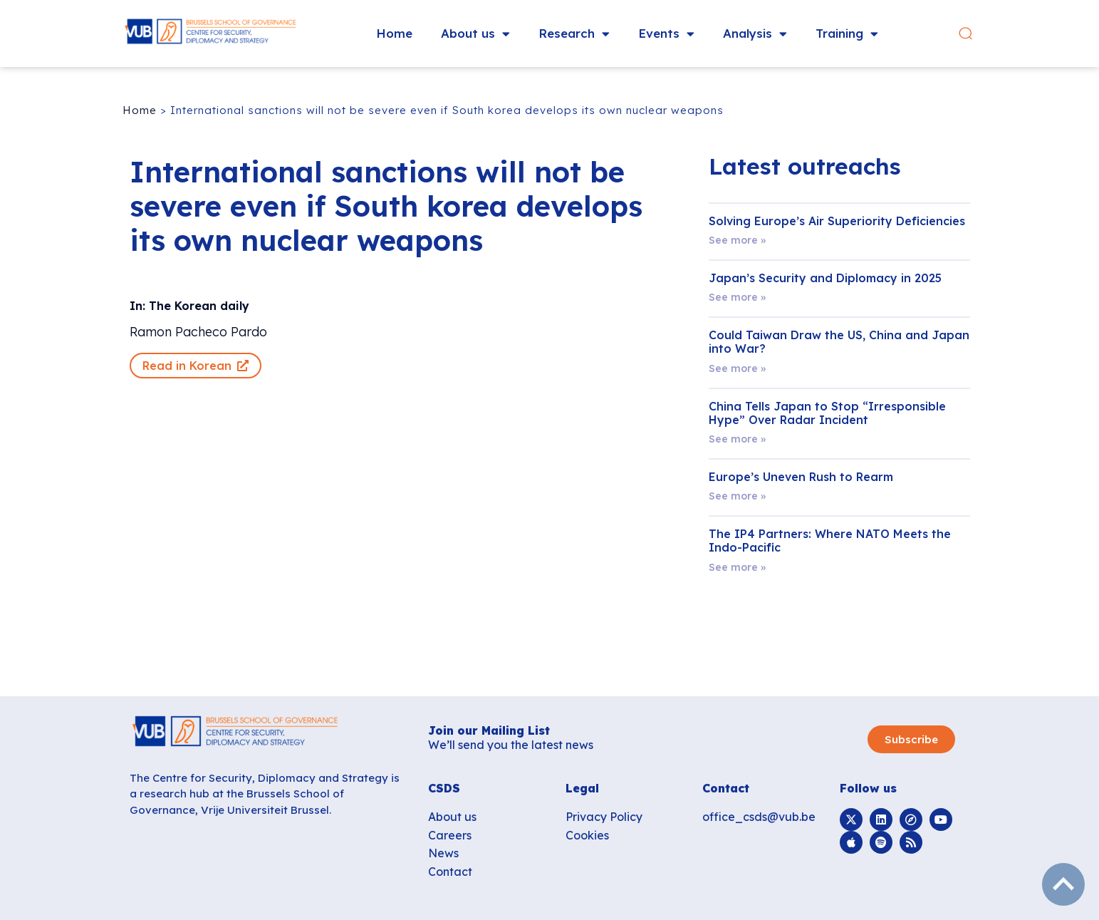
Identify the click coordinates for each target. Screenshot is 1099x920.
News (443, 853)
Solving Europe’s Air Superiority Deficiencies (837, 221)
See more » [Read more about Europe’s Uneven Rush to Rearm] (737, 496)
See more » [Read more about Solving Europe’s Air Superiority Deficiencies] (737, 240)
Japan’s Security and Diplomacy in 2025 (825, 278)
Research (574, 34)
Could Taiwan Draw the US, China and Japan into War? (839, 342)
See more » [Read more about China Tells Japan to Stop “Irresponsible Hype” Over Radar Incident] (737, 439)
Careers (450, 835)
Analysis (755, 34)
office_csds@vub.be (759, 817)
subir (1063, 884)
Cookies (587, 835)
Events (666, 34)
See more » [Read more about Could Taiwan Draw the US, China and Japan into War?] (737, 368)
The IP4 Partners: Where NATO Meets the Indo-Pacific (830, 540)
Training (847, 34)
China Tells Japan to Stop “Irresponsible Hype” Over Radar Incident (827, 413)
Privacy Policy (604, 817)
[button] (965, 34)
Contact (450, 871)
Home (394, 33)
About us (475, 34)
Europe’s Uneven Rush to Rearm (801, 477)
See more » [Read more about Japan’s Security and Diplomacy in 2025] (737, 297)
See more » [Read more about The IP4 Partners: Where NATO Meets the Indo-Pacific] (737, 567)
